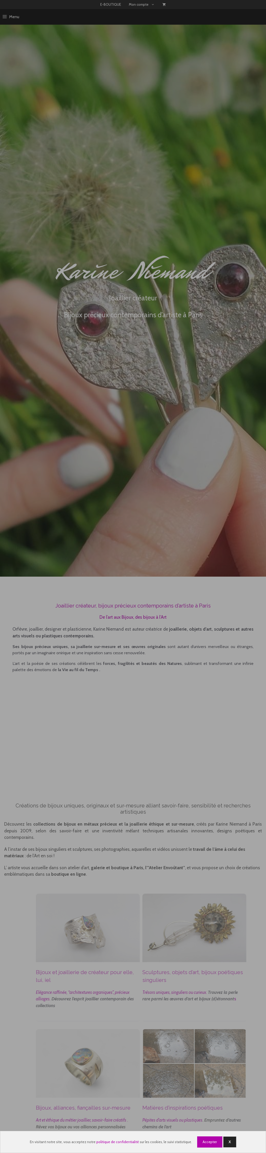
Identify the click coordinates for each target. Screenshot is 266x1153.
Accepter (210, 1141)
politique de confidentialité (117, 1142)
